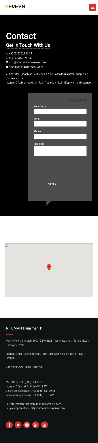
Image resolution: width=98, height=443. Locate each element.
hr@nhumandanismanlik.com (48, 408)
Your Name (40, 106)
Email (37, 118)
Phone (37, 131)
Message (39, 143)
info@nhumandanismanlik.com (43, 403)
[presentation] (61, 167)
